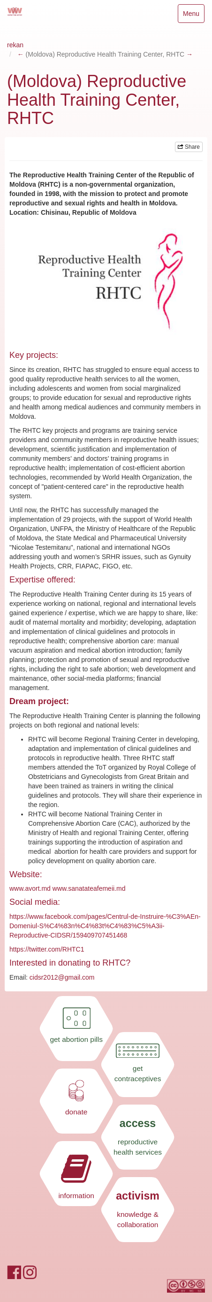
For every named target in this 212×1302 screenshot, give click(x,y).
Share (189, 147)
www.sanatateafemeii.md (89, 888)
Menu (193, 15)
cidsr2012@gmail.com (62, 977)
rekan (15, 45)
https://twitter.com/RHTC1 (46, 949)
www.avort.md (30, 888)
